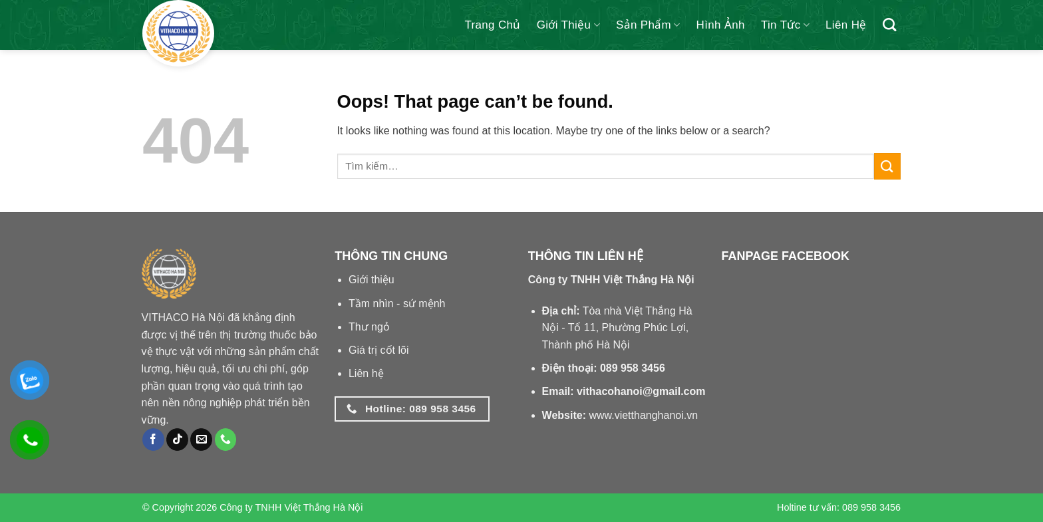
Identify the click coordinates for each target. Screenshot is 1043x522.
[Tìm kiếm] (889, 24)
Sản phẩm (648, 25)
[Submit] (887, 166)
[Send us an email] (201, 439)
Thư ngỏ (369, 326)
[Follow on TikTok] (177, 439)
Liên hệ (846, 25)
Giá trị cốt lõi (378, 350)
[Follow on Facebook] (153, 439)
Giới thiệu (568, 25)
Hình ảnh (720, 25)
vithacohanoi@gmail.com (641, 391)
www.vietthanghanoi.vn (643, 415)
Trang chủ (492, 25)
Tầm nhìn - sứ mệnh (397, 303)
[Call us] (226, 439)
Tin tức (785, 25)
